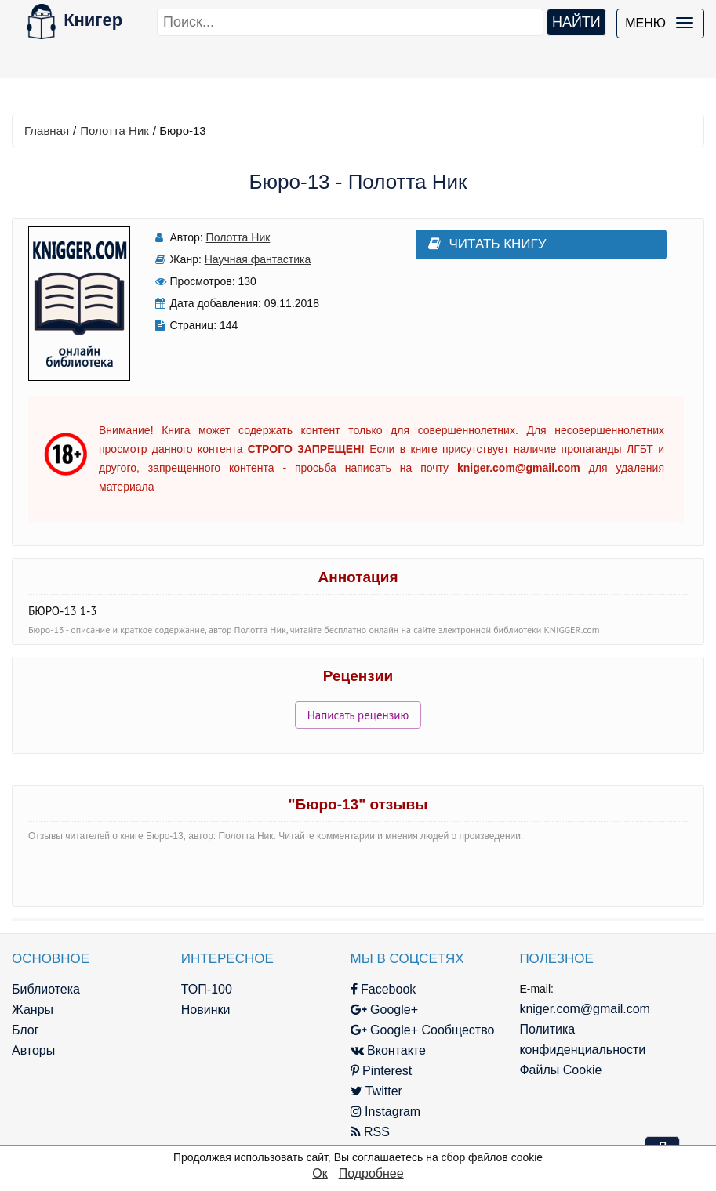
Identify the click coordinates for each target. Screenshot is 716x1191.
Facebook (383, 989)
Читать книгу (487, 244)
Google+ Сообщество (423, 1030)
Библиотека (46, 989)
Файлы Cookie (560, 1070)
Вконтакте (388, 1050)
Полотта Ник (114, 130)
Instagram (386, 1111)
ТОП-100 (206, 989)
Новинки (206, 1009)
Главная (46, 130)
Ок (319, 1173)
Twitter (376, 1091)
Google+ (384, 1009)
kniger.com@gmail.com (584, 1008)
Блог (25, 1030)
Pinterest (382, 1070)
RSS (370, 1132)
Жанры (32, 1009)
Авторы (33, 1050)
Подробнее (371, 1173)
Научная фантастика (258, 259)
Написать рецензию (358, 715)
